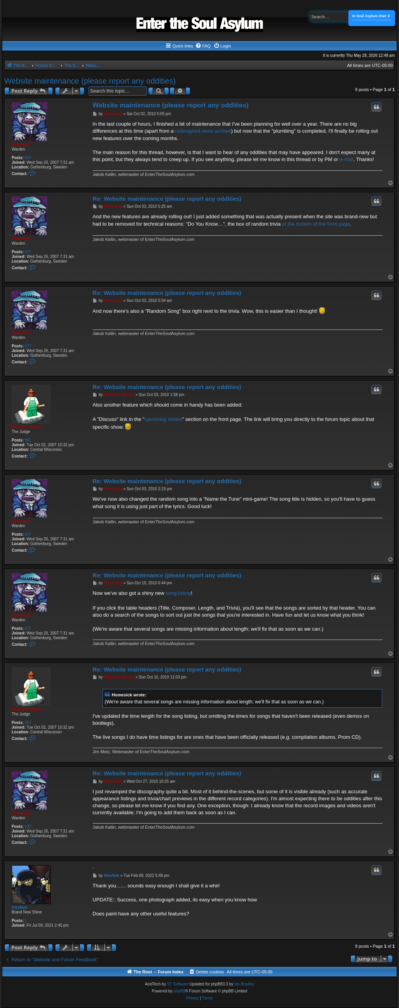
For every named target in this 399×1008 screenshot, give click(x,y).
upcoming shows (163, 422)
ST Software (178, 994)
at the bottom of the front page (316, 227)
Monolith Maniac (27, 430)
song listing (178, 596)
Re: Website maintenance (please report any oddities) (167, 201)
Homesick (21, 144)
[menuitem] (203, 46)
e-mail (346, 159)
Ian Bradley (244, 994)
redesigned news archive (203, 131)
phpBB (179, 1001)
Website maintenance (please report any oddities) (90, 81)
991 (28, 443)
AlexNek (19, 918)
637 (28, 158)
